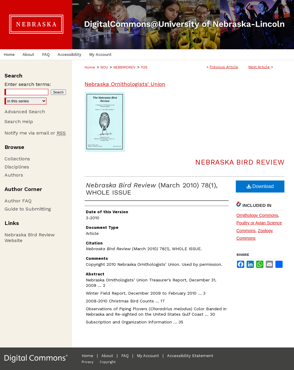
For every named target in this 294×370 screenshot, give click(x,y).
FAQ (125, 355)
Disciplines (16, 167)
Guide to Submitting (27, 209)
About (107, 355)
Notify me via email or (35, 133)
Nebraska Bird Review (239, 162)
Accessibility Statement (190, 355)
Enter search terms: (27, 84)
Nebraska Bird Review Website (29, 237)
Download (260, 186)
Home (90, 67)
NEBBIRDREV (124, 67)
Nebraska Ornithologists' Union (125, 84)
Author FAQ (18, 201)
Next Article (259, 67)
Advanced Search (24, 111)
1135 (144, 67)
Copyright (108, 362)
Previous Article (224, 67)
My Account (148, 355)
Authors (13, 175)
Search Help (18, 121)
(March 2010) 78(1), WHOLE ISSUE (152, 188)
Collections (17, 159)
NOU (104, 67)
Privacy (88, 362)
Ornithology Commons (257, 215)
